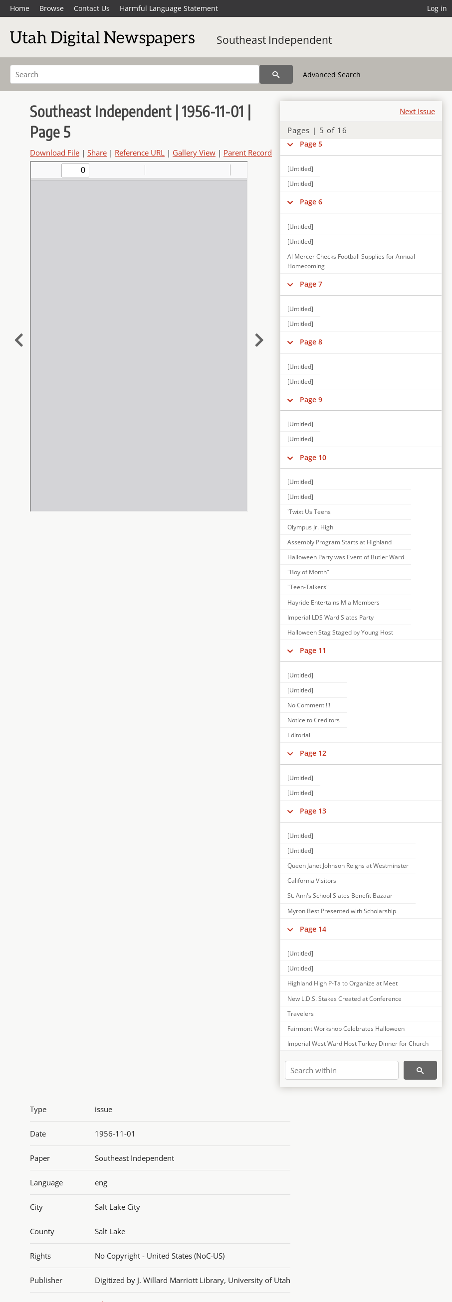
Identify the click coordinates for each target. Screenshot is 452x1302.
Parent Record (248, 153)
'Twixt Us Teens (309, 511)
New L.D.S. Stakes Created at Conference (344, 998)
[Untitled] (300, 168)
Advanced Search (332, 74)
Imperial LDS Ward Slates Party (330, 617)
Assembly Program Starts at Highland (339, 542)
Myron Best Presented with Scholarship (341, 911)
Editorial (298, 735)
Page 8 (311, 341)
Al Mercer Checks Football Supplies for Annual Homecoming (351, 261)
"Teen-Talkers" (308, 587)
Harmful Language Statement (169, 8)
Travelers (300, 1013)
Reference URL (140, 153)
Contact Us (92, 8)
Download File (54, 153)
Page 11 (313, 650)
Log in (437, 8)
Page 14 (313, 929)
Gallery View (194, 153)
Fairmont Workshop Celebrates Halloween (346, 1028)
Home (19, 8)
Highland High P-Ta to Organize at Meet (342, 983)
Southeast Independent (274, 40)
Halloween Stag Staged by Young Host (340, 632)
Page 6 (311, 201)
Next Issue (417, 111)
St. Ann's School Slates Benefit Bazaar (340, 895)
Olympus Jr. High (310, 527)
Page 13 (313, 810)
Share (97, 153)
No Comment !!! (308, 705)
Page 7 (311, 284)
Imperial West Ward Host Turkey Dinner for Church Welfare (358, 1048)
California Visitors (311, 880)
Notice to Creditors (313, 720)
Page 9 (311, 399)
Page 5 (311, 144)
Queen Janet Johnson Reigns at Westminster (348, 865)
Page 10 (313, 457)
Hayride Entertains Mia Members (333, 602)
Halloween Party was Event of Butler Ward (345, 557)
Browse (51, 8)
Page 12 (313, 753)
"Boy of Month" (308, 572)
